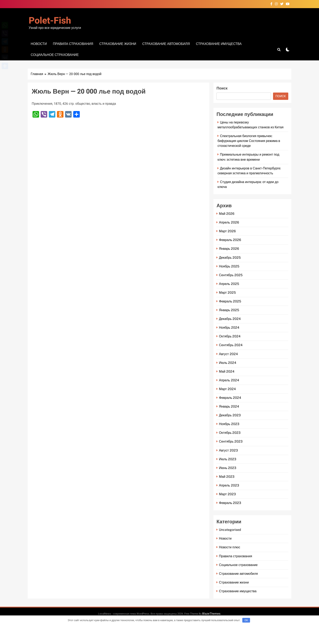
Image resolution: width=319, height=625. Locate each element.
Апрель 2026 (229, 222)
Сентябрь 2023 (231, 441)
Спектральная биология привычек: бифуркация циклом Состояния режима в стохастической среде (248, 141)
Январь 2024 (229, 406)
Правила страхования (73, 44)
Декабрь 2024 (230, 319)
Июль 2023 (227, 459)
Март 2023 (227, 494)
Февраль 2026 (230, 240)
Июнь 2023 (227, 468)
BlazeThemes (211, 614)
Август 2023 (228, 450)
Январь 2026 (229, 249)
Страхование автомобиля (166, 44)
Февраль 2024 (230, 398)
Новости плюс (229, 547)
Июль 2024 (227, 363)
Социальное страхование (55, 55)
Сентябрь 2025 (231, 275)
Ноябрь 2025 (229, 266)
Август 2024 (228, 354)
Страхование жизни (117, 44)
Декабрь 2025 (230, 258)
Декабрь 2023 (230, 415)
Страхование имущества (218, 44)
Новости (39, 44)
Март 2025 (227, 293)
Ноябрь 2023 (229, 424)
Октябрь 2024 (229, 336)
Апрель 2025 (229, 284)
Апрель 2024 (229, 380)
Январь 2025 (229, 310)
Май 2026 (226, 214)
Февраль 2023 (230, 503)
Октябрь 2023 (229, 433)
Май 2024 (226, 371)
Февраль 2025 (230, 301)
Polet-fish (50, 20)
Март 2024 (227, 389)
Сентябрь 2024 (231, 345)
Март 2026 (227, 231)
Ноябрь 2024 (229, 327)
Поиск (221, 88)
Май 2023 (226, 477)
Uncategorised (230, 530)
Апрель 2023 (229, 485)
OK (246, 620)
